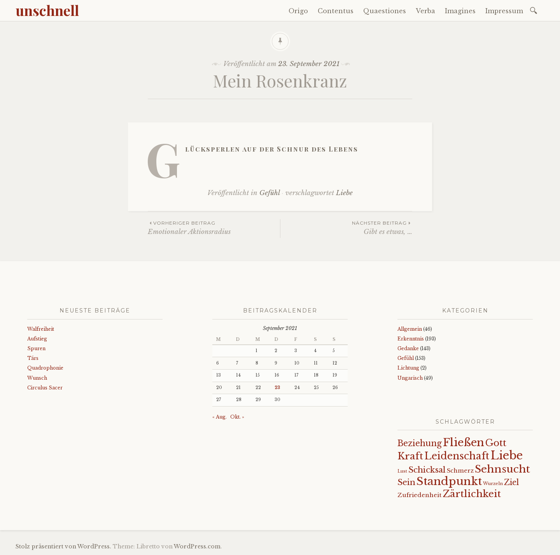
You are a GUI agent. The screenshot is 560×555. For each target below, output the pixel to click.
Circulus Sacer (45, 388)
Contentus (336, 11)
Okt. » (237, 417)
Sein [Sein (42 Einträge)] (406, 482)
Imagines (460, 11)
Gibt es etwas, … (346, 227)
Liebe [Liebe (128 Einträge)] (506, 455)
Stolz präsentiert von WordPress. (63, 546)
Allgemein (409, 329)
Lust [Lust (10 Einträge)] (402, 471)
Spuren (36, 348)
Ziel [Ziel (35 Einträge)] (511, 482)
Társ (32, 358)
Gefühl (269, 193)
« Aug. (219, 417)
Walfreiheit (40, 329)
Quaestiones (384, 11)
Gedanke (408, 348)
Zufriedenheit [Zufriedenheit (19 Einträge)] (419, 495)
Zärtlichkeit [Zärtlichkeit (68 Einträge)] (472, 494)
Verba (425, 11)
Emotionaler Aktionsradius (214, 227)
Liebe (344, 193)
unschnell (47, 10)
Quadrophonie (45, 368)
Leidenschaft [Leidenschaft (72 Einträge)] (456, 456)
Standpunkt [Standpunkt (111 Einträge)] (449, 481)
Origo (298, 11)
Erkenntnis (410, 339)
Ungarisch (410, 378)
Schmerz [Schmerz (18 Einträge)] (460, 470)
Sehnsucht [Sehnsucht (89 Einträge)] (502, 468)
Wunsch (37, 378)
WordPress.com (197, 546)
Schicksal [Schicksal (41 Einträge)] (427, 470)
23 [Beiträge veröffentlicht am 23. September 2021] (277, 387)
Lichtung (408, 368)
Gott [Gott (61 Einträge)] (495, 443)
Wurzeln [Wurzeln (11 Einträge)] (493, 483)
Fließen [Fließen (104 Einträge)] (463, 442)
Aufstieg (37, 339)
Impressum (504, 11)
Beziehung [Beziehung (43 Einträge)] (419, 443)
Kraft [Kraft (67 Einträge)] (410, 456)
